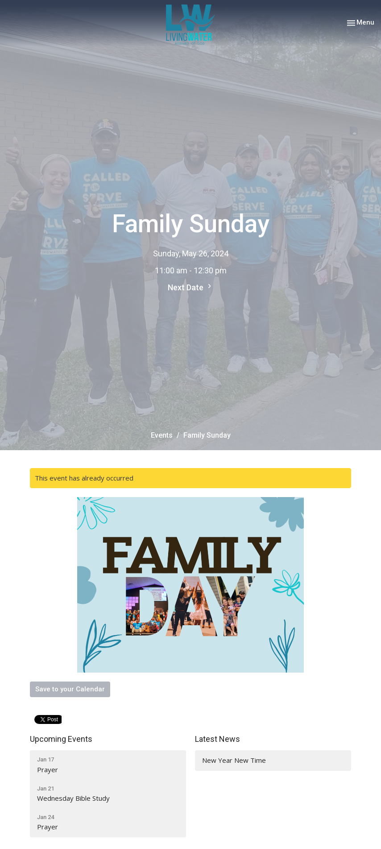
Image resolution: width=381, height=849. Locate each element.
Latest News (217, 739)
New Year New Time (234, 760)
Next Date (191, 287)
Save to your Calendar (70, 689)
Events (162, 435)
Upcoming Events (61, 739)
